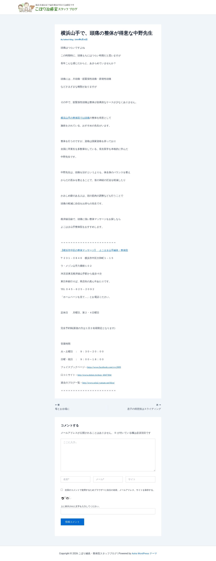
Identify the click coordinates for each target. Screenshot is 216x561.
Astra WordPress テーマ (144, 553)
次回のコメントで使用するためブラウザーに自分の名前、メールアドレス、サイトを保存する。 (110, 490)
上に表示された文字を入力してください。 (81, 506)
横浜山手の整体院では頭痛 (75, 118)
